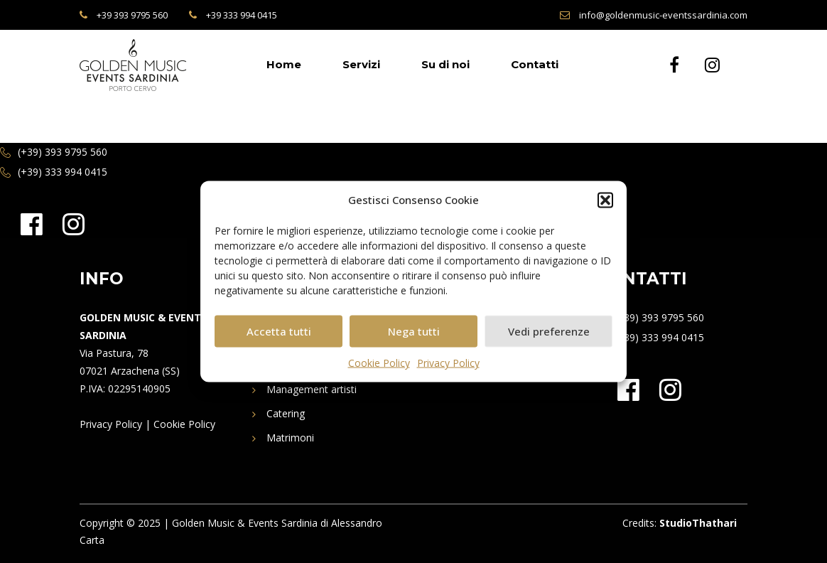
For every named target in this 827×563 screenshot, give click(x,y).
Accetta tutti (279, 331)
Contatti (534, 64)
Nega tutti (414, 331)
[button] (605, 200)
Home (283, 64)
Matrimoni (290, 437)
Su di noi (445, 64)
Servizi (361, 64)
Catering (285, 413)
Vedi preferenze (549, 331)
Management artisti (311, 389)
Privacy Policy (448, 363)
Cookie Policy (379, 363)
